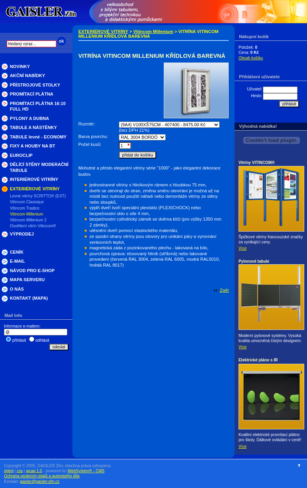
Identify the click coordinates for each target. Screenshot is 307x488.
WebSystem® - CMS (86, 471)
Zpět (224, 290)
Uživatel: (254, 89)
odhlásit (42, 340)
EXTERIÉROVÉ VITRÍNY (103, 31)
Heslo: (256, 96)
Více (242, 248)
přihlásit (19, 340)
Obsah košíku (251, 58)
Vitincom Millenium (153, 31)
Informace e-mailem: (22, 326)
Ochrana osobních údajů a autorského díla (42, 476)
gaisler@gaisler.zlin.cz (39, 481)
